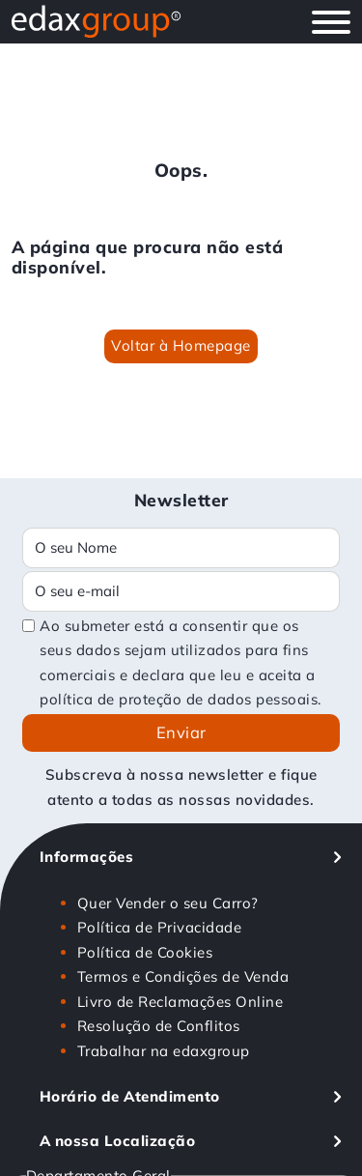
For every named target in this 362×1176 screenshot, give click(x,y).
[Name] (181, 548)
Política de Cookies (145, 952)
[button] (192, 857)
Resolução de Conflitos (158, 1026)
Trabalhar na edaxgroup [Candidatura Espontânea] (163, 1051)
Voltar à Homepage (181, 345)
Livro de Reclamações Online (180, 1001)
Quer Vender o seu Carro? (168, 903)
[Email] (181, 591)
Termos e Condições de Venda (183, 976)
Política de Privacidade (159, 927)
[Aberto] (331, 22)
